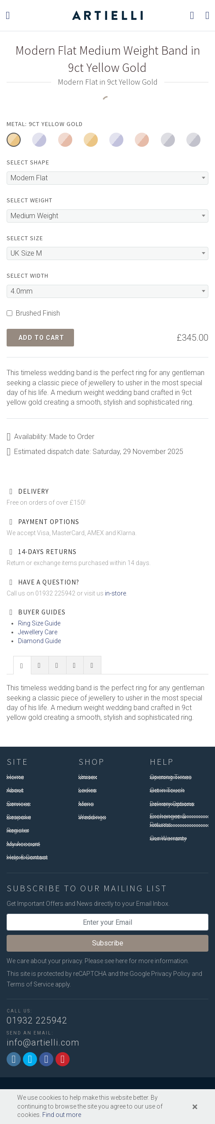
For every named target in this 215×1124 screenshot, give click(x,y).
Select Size (25, 238)
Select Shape (28, 162)
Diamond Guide (39, 640)
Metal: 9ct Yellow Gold (45, 124)
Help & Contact (27, 857)
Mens (86, 804)
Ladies (87, 790)
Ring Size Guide (39, 623)
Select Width (27, 275)
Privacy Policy (170, 973)
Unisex (87, 777)
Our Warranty (168, 838)
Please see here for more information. (137, 960)
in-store (115, 593)
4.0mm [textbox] (22, 291)
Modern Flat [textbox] (29, 178)
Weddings (92, 817)
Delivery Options (172, 804)
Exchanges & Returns (168, 821)
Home (15, 777)
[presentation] (22, 665)
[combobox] (107, 178)
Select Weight (29, 200)
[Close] (195, 1107)
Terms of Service (30, 984)
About (15, 790)
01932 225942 (37, 1020)
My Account (23, 844)
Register (18, 830)
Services (18, 804)
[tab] (22, 665)
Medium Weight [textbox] (34, 216)
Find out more (61, 1114)
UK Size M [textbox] (26, 253)
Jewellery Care (37, 632)
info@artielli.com (43, 1042)
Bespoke (19, 817)
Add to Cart (41, 337)
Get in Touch (167, 790)
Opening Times (171, 777)
